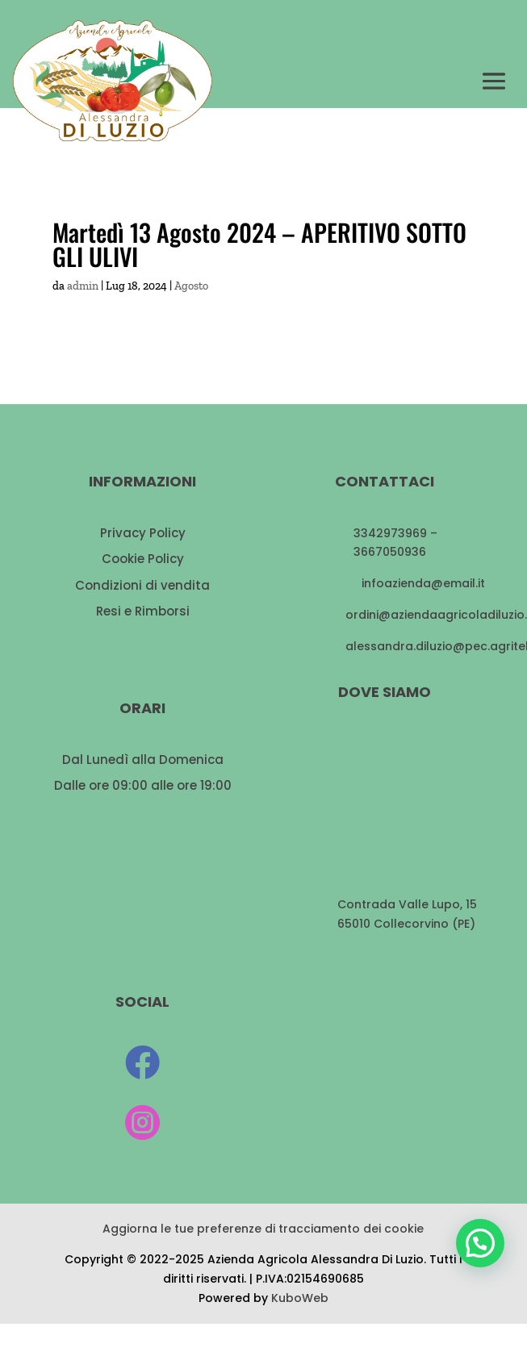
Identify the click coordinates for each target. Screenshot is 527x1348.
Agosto (191, 286)
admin (82, 286)
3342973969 (390, 533)
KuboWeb (299, 1298)
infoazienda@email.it (423, 583)
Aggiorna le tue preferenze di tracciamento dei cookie (263, 1229)
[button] (480, 1243)
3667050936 (389, 552)
